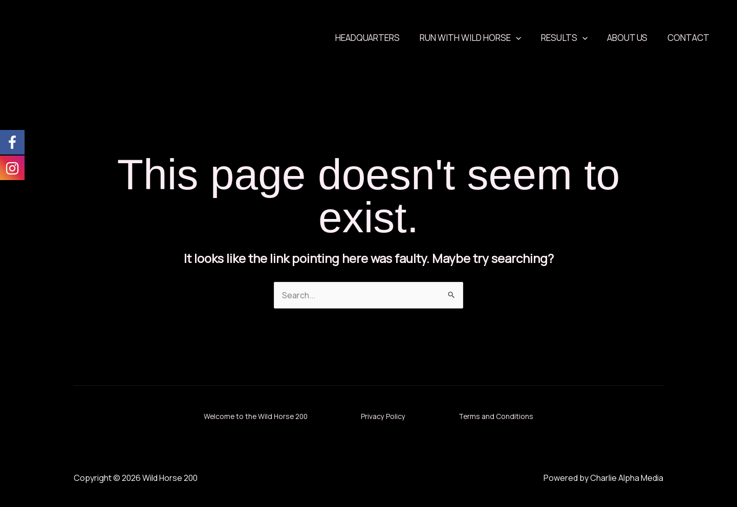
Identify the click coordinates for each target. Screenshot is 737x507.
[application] (524, 38)
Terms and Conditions (506, 416)
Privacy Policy (385, 416)
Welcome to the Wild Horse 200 (247, 416)
